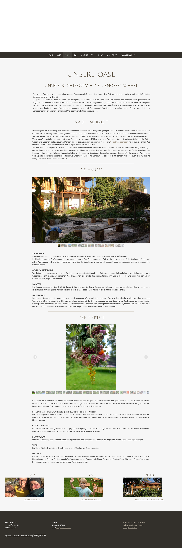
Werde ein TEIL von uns (91, 499)
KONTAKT (112, 55)
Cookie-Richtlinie (26, 536)
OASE (68, 55)
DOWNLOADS (127, 55)
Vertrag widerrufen (40, 536)
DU (76, 55)
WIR (59, 55)
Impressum (8, 536)
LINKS (100, 55)
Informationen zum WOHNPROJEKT (149, 499)
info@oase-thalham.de (63, 528)
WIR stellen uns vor (32, 499)
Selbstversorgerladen (119, 142)
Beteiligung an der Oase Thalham (133, 525)
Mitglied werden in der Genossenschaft (134, 522)
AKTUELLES (87, 55)
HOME (50, 55)
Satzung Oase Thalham (130, 528)
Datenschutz (16, 536)
